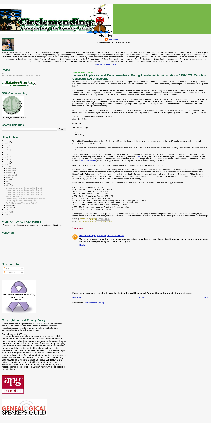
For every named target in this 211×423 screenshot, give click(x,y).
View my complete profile (105, 64)
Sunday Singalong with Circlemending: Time (21, 201)
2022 (7, 145)
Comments (9, 273)
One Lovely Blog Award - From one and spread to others (25, 199)
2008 (7, 214)
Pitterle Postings (87, 235)
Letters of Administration (86, 222)
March (8, 186)
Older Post (204, 297)
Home (141, 297)
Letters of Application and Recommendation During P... (24, 194)
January (9, 207)
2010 (7, 209)
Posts (7, 268)
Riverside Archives (106, 222)
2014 (7, 159)
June (8, 179)
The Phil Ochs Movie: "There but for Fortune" (21, 203)
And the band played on (14, 196)
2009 (7, 212)
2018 (7, 150)
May (8, 181)
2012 (7, 164)
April (8, 184)
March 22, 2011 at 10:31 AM (110, 235)
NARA (97, 222)
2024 (7, 141)
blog (113, 99)
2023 (7, 143)
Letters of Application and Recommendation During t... (24, 188)
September (10, 175)
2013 (7, 162)
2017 (7, 152)
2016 (7, 154)
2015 (7, 157)
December (10, 168)
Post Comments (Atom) (94, 303)
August (9, 177)
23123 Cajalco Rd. (88, 161)
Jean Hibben (113, 39)
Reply (82, 245)
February (9, 205)
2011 (7, 166)
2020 (7, 147)
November (10, 170)
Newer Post (77, 297)
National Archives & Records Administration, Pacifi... (21, 75)
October (9, 173)
